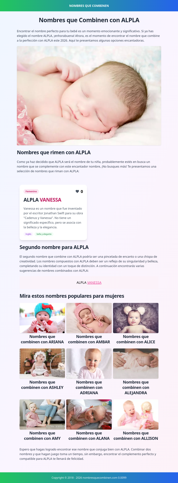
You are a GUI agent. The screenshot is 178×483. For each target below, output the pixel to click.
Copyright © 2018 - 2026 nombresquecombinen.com (84, 477)
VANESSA (50, 199)
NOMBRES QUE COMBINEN (89, 6)
